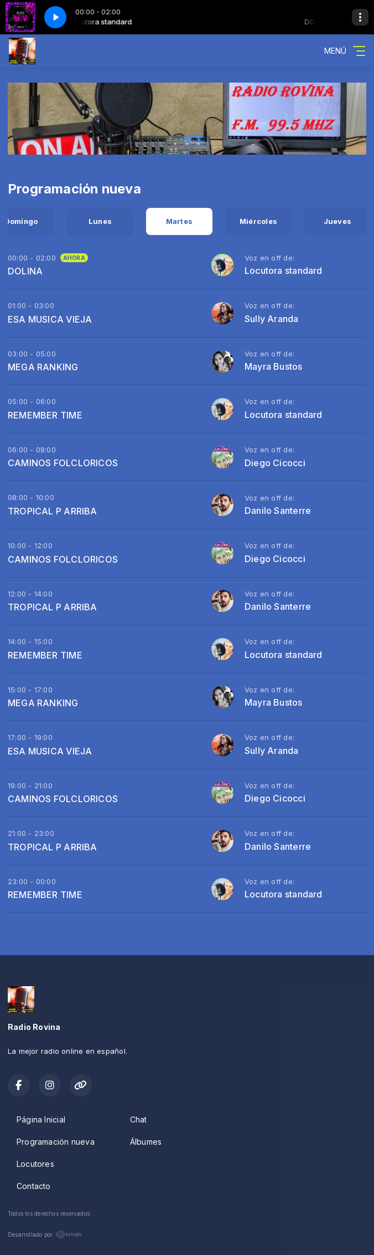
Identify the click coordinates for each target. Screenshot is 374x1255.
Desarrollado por (45, 1234)
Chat (138, 1119)
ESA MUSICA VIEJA (50, 319)
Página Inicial (41, 1119)
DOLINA (25, 271)
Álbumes (146, 1141)
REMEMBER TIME (45, 415)
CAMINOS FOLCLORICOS (63, 462)
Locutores (35, 1164)
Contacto (34, 1186)
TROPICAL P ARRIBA (52, 511)
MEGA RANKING (43, 367)
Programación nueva (56, 1141)
